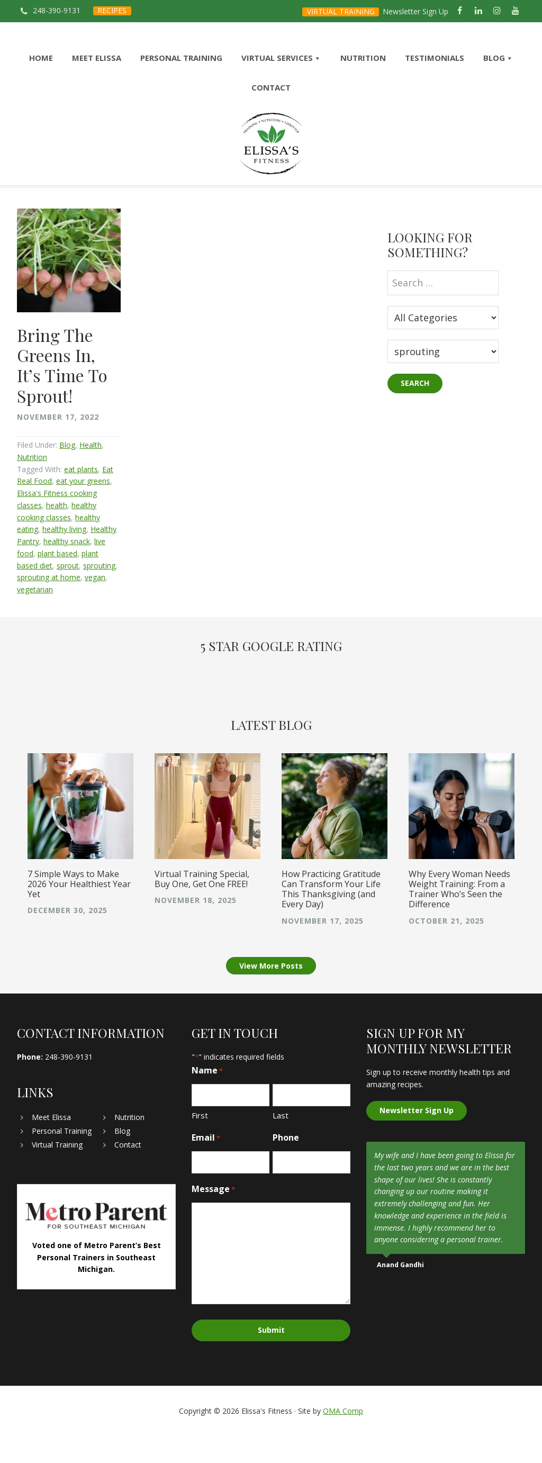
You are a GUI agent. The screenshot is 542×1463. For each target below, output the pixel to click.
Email (206, 1167)
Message (213, 1218)
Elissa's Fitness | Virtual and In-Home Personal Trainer (271, 158)
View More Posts (271, 995)
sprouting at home (48, 606)
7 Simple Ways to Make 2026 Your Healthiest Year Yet (79, 913)
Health (90, 474)
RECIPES (112, 10)
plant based (57, 582)
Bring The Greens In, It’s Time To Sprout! (62, 394)
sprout (68, 594)
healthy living (64, 558)
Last (280, 1144)
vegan (95, 606)
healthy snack (66, 570)
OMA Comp (343, 1438)
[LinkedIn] (478, 11)
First (200, 1144)
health (56, 534)
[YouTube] (516, 11)
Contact (127, 1174)
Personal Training (62, 1160)
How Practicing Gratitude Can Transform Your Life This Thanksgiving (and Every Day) (331, 918)
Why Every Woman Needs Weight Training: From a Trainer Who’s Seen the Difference (459, 918)
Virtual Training (57, 1174)
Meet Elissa (51, 1146)
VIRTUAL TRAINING (341, 11)
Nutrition (32, 486)
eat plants (81, 498)
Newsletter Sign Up (415, 11)
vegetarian (35, 618)
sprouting (99, 594)
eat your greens (83, 510)
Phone (286, 1166)
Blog (67, 474)
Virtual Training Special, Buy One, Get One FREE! (202, 908)
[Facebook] (459, 11)
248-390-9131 (56, 10)
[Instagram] (497, 11)
